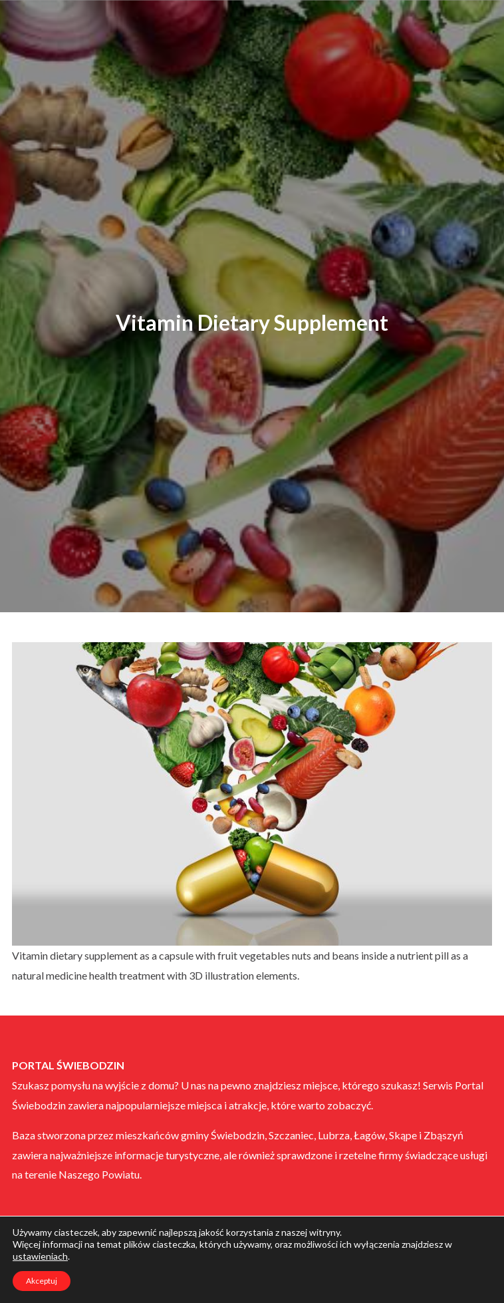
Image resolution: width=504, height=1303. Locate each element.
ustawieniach (40, 1256)
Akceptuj (41, 1281)
